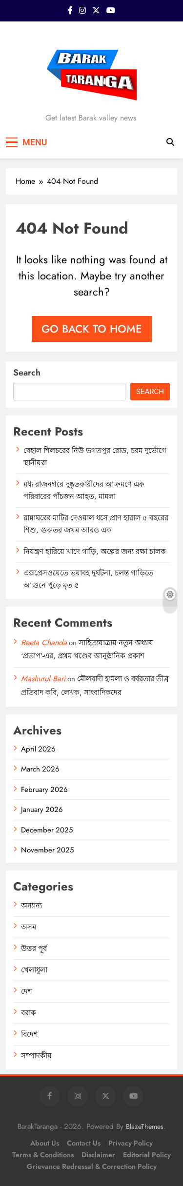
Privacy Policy (130, 1143)
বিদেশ (29, 1034)
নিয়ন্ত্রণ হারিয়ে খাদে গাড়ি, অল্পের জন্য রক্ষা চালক (94, 551)
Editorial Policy (147, 1155)
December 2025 (47, 830)
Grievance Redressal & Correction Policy (92, 1166)
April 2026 (38, 749)
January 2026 (42, 809)
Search (27, 372)
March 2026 (40, 769)
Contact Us (84, 1143)
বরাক (28, 1013)
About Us (44, 1143)
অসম (28, 927)
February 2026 (44, 789)
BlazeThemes (144, 1126)
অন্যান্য (31, 905)
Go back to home (91, 328)
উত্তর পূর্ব (34, 948)
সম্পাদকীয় (36, 1055)
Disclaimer (98, 1155)
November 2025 (47, 850)
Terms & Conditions (43, 1155)
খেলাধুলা (34, 970)
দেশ (26, 991)
